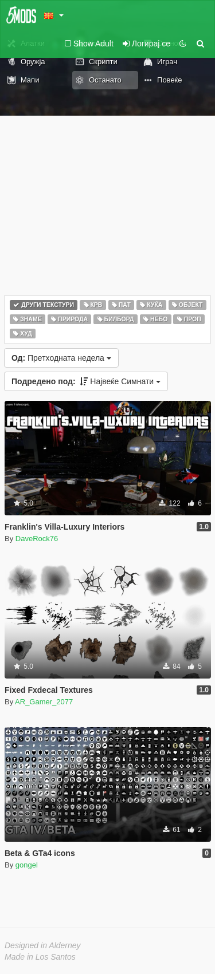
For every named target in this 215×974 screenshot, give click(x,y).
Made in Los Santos (40, 956)
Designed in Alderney (43, 945)
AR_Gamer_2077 (44, 701)
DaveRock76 (36, 538)
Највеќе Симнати (86, 381)
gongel (26, 865)
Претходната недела (61, 357)
